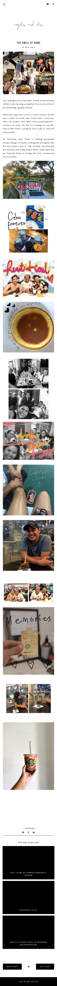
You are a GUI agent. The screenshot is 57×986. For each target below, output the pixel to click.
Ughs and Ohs (32, 981)
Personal (30, 828)
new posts (12, 967)
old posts (45, 967)
